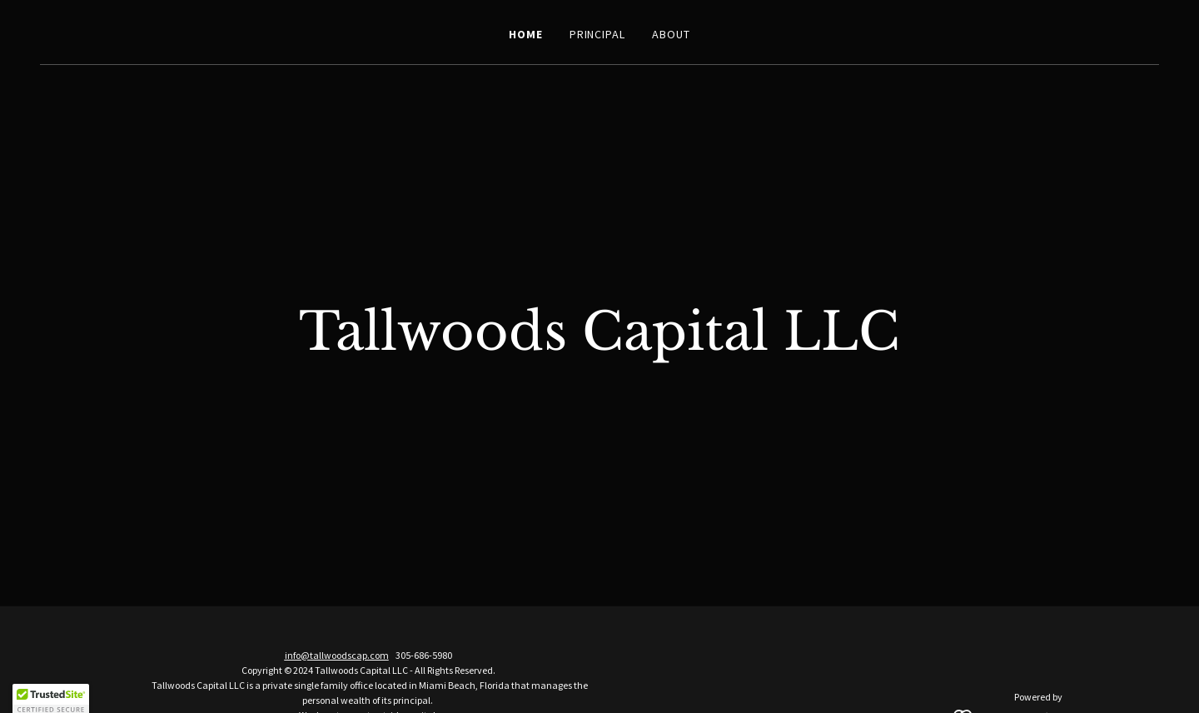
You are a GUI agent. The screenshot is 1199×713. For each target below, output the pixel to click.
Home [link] (526, 34)
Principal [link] (598, 34)
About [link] (671, 34)
